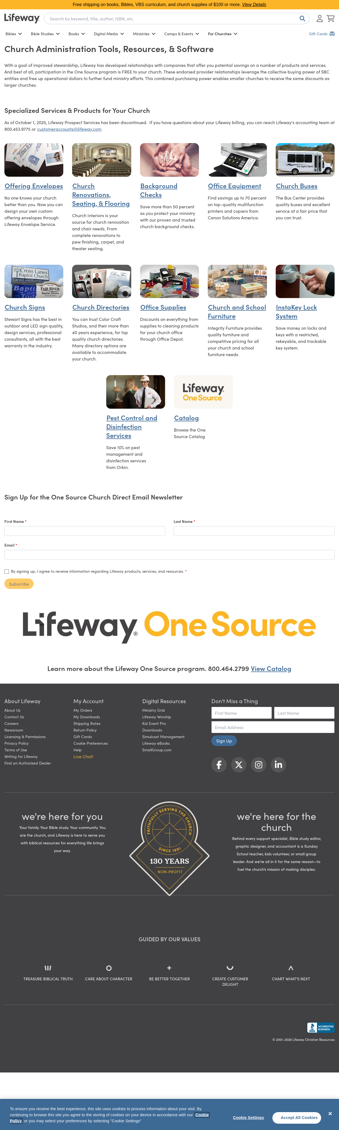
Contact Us (14, 716)
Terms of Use (15, 749)
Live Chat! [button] (83, 756)
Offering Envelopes (34, 185)
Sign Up (224, 741)
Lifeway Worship (156, 716)
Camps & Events (181, 33)
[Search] (301, 18)
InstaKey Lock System (296, 311)
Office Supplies (163, 306)
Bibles (14, 33)
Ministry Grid (153, 710)
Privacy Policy (16, 743)
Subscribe (19, 584)
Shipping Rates (86, 723)
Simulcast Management (163, 736)
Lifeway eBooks (156, 743)
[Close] (330, 1114)
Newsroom (13, 730)
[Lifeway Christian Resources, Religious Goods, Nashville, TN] (321, 1027)
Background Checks (158, 190)
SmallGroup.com (156, 749)
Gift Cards (82, 736)
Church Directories (100, 306)
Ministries (144, 33)
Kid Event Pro (154, 723)
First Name (14, 521)
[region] (169, 1114)
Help (77, 749)
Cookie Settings (248, 1117)
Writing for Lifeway (21, 756)
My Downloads (86, 716)
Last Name (183, 521)
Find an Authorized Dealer (27, 763)
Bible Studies (45, 33)
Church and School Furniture (237, 311)
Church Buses (297, 185)
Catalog (186, 417)
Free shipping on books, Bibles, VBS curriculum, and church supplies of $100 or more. (169, 4)
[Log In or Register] (319, 18)
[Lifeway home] (22, 18)
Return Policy (85, 730)
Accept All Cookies (299, 1117)
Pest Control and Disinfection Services (131, 426)
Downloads (152, 730)
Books (77, 33)
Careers (11, 723)
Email (9, 545)
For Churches (222, 33)
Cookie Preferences (90, 743)
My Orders (82, 710)
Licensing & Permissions (25, 736)
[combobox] (177, 18)
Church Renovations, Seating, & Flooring (101, 194)
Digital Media (109, 33)
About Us (12, 710)
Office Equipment (234, 185)
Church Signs (25, 306)
